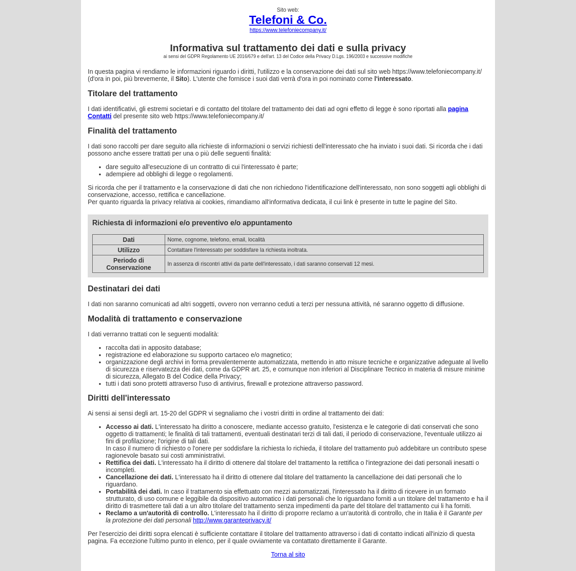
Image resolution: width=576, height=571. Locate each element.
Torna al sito (288, 554)
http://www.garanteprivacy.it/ (232, 520)
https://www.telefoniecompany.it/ (288, 30)
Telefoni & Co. (288, 20)
